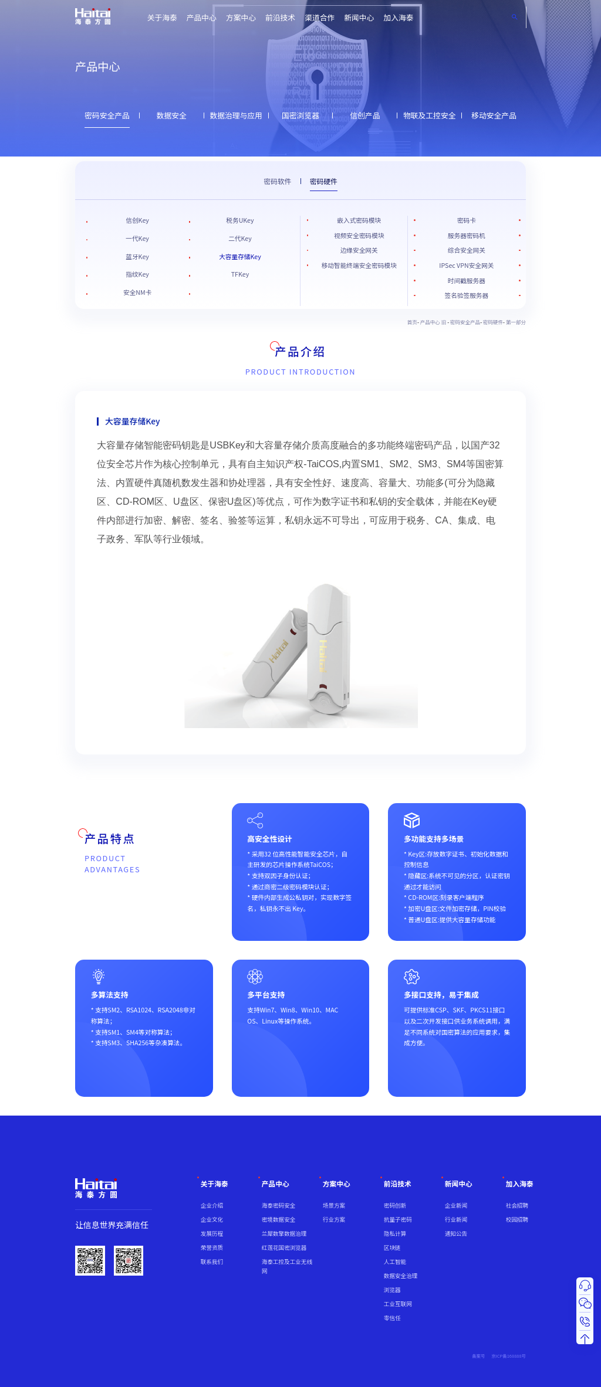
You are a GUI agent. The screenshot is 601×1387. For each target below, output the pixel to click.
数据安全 (172, 115)
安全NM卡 (137, 292)
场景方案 (334, 1205)
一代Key (137, 238)
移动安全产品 (493, 115)
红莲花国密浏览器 (284, 1247)
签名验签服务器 (467, 295)
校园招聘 (517, 1219)
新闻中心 (359, 17)
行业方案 (334, 1219)
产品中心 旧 (433, 321)
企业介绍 (212, 1205)
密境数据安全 (278, 1219)
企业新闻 (456, 1205)
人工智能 (395, 1261)
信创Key (137, 220)
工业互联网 (398, 1304)
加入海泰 (398, 17)
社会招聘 (517, 1205)
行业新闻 (456, 1219)
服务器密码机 (466, 235)
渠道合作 (320, 17)
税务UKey (240, 220)
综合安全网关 (466, 250)
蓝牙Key (137, 256)
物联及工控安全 (429, 115)
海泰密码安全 (278, 1205)
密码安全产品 (107, 115)
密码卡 (466, 220)
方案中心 (241, 17)
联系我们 (212, 1261)
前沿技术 (280, 17)
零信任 (392, 1318)
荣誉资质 (212, 1247)
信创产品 (365, 115)
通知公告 (456, 1233)
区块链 (392, 1247)
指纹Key (137, 274)
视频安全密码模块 (359, 235)
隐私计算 (395, 1233)
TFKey (240, 274)
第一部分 (516, 321)
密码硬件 (323, 181)
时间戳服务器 (466, 280)
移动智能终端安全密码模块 (359, 265)
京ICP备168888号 (508, 1355)
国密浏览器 (300, 115)
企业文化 (212, 1219)
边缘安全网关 (359, 250)
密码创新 (395, 1205)
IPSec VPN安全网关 (466, 265)
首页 (412, 321)
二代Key (240, 238)
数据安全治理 (400, 1276)
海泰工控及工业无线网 (287, 1266)
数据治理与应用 (236, 115)
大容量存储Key (240, 256)
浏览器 (392, 1290)
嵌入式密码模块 (359, 220)
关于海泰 (162, 17)
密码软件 (277, 181)
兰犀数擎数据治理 (284, 1233)
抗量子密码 (398, 1219)
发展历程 (212, 1233)
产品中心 (202, 17)
